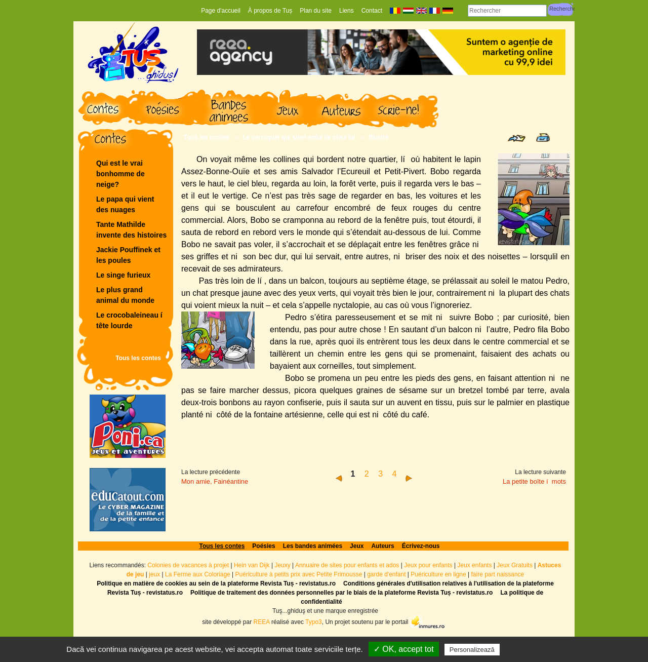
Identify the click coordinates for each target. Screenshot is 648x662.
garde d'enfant (386, 574)
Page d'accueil (220, 10)
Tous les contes (138, 358)
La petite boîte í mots (534, 481)
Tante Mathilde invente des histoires (131, 229)
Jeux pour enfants (428, 565)
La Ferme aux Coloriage (197, 574)
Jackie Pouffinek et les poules (128, 255)
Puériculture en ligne (438, 574)
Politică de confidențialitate (547, 649)
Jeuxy (282, 565)
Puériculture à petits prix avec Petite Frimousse (298, 574)
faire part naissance (497, 574)
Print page (543, 137)
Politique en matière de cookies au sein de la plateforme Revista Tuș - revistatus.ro (216, 583)
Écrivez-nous (421, 546)
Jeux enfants (474, 565)
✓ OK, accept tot (404, 649)
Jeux (356, 546)
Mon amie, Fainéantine (214, 481)
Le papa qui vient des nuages (125, 204)
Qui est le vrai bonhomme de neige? (120, 173)
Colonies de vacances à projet (188, 565)
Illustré (378, 137)
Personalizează (472, 649)
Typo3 (313, 622)
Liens (346, 10)
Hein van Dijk (252, 565)
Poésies (263, 546)
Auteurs (382, 546)
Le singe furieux (123, 275)
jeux (154, 574)
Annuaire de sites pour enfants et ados (347, 565)
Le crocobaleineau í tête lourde (130, 320)
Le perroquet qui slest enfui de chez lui (299, 137)
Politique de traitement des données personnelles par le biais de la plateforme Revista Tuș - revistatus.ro (341, 592)
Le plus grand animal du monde (125, 295)
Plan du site (316, 10)
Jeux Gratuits (515, 565)
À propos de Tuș (270, 10)
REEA (262, 622)
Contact (371, 10)
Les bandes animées (312, 546)
